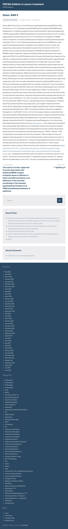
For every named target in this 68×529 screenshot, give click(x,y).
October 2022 (9, 331)
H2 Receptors (9, 382)
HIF (6, 427)
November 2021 (9, 358)
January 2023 (9, 323)
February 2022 (9, 350)
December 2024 (9, 304)
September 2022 (10, 333)
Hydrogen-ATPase (10, 478)
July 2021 (7, 367)
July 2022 (8, 338)
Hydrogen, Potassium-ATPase (14, 481)
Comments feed (9, 518)
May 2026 (8, 272)
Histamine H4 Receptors (12, 437)
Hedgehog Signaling (11, 402)
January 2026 (9, 281)
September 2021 (10, 363)
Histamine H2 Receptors (12, 432)
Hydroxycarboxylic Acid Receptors (15, 486)
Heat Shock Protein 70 (11, 395)
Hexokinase (8, 417)
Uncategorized (9, 503)
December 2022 (9, 326)
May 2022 (8, 343)
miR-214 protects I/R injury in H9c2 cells (21, 231)
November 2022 (9, 328)
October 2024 (9, 308)
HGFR (6, 422)
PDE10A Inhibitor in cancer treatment (24, 4)
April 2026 (8, 274)
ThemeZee (24, 525)
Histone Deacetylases (11, 446)
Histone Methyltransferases (13, 451)
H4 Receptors (9, 387)
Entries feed (8, 515)
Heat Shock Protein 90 (11, 397)
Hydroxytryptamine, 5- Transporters (15, 498)
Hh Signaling (9, 424)
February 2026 (9, 279)
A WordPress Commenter (16, 255)
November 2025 (9, 286)
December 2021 (9, 355)
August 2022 (8, 336)
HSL (6, 461)
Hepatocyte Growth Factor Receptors (16, 409)
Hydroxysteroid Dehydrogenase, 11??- (16, 493)
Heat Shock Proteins (10, 20)
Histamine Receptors (11, 439)
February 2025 (9, 299)
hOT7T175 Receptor (11, 459)
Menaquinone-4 (38, 123)
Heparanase (8, 407)
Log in (7, 513)
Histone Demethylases (11, 449)
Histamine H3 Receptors (12, 434)
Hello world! (31, 255)
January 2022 (9, 353)
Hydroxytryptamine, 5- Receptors (15, 496)
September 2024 (10, 311)
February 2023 (9, 321)
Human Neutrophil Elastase (13, 476)
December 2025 (9, 284)
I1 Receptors (8, 500)
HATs (6, 390)
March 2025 (8, 296)
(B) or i (10, 239)
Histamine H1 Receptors (12, 429)
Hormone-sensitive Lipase (13, 456)
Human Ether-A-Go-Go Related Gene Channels (19, 471)
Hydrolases (8, 483)
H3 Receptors (9, 385)
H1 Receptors (9, 380)
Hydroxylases (9, 491)
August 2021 (8, 365)
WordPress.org (9, 520)
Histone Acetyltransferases (13, 444)
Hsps (6, 468)
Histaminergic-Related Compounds (15, 441)
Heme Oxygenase (10, 404)
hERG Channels (9, 414)
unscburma (36, 20)
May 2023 (8, 313)
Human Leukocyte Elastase (13, 473)
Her (6, 412)
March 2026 (8, 276)
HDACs (7, 392)
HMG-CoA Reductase (11, 454)
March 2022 (8, 348)
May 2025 (8, 291)
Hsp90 (7, 466)
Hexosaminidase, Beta (11, 419)
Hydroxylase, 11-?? (10, 488)
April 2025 (8, 294)
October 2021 (9, 360)
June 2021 (8, 370)
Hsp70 (7, 464)
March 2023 (8, 318)
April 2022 (8, 345)
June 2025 (8, 289)
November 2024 (9, 306)
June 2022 (8, 340)
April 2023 (8, 316)
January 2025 (9, 301)
